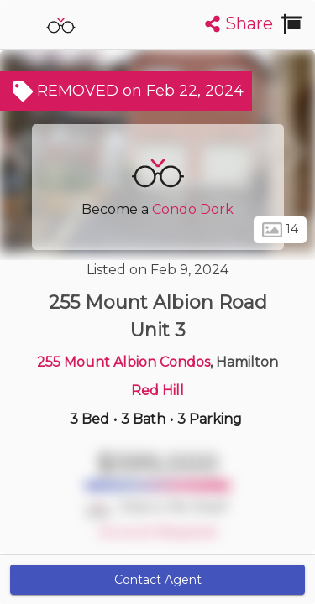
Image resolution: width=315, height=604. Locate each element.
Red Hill (157, 390)
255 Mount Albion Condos (123, 362)
